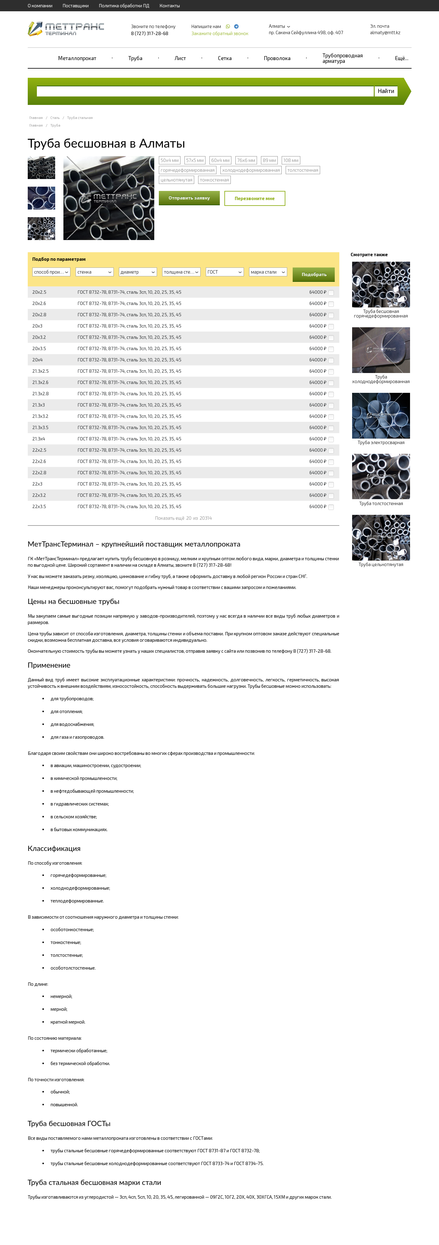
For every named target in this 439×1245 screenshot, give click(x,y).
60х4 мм (220, 160)
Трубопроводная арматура (343, 57)
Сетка (225, 58)
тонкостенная (214, 179)
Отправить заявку (189, 197)
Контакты (169, 5)
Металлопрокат (77, 58)
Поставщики (75, 5)
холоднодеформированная (251, 170)
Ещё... (402, 58)
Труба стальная (80, 118)
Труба (135, 58)
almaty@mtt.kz (385, 32)
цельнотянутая (176, 179)
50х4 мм (170, 160)
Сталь (54, 118)
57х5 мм (195, 160)
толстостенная (302, 170)
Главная (36, 118)
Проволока (277, 58)
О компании (40, 5)
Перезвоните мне (255, 198)
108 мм (291, 160)
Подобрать (314, 274)
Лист (180, 58)
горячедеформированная (188, 170)
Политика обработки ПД (124, 5)
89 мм (269, 160)
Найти (386, 90)
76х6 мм (246, 160)
